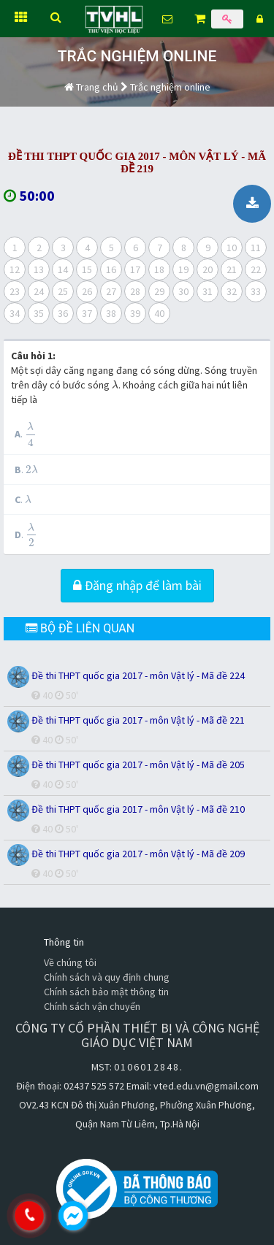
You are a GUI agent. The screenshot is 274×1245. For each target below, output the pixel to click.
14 (63, 269)
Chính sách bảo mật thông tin (106, 991)
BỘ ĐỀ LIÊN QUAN (80, 628)
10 (232, 247)
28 (135, 291)
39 (135, 313)
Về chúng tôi (70, 962)
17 (135, 269)
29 (159, 291)
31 (207, 291)
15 (87, 269)
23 (14, 291)
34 (14, 313)
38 (111, 313)
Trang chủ (91, 86)
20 (207, 269)
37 (87, 313)
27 (111, 291)
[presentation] (115, 384)
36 (63, 313)
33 (256, 291)
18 (159, 269)
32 (232, 291)
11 (256, 247)
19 (183, 269)
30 (183, 291)
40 (159, 313)
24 (39, 291)
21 (232, 269)
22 (256, 269)
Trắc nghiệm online (170, 86)
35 (39, 313)
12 (14, 269)
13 (39, 269)
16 (111, 269)
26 (87, 291)
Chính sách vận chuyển (92, 1006)
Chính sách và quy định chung (107, 977)
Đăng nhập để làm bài (137, 585)
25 (63, 291)
